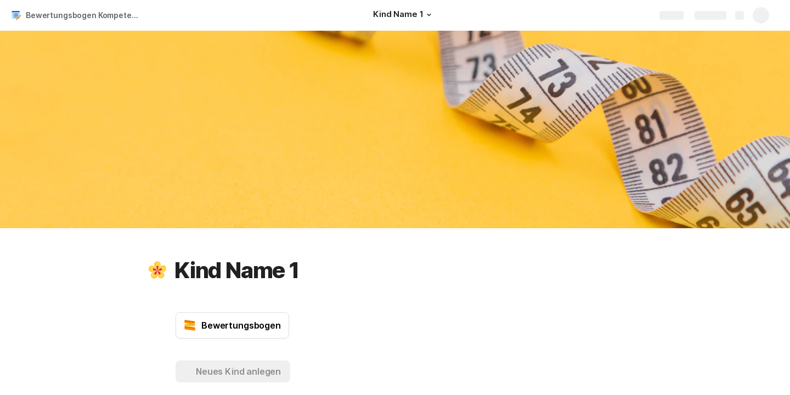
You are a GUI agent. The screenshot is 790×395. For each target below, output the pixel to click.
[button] (429, 14)
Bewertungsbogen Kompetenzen (84, 15)
